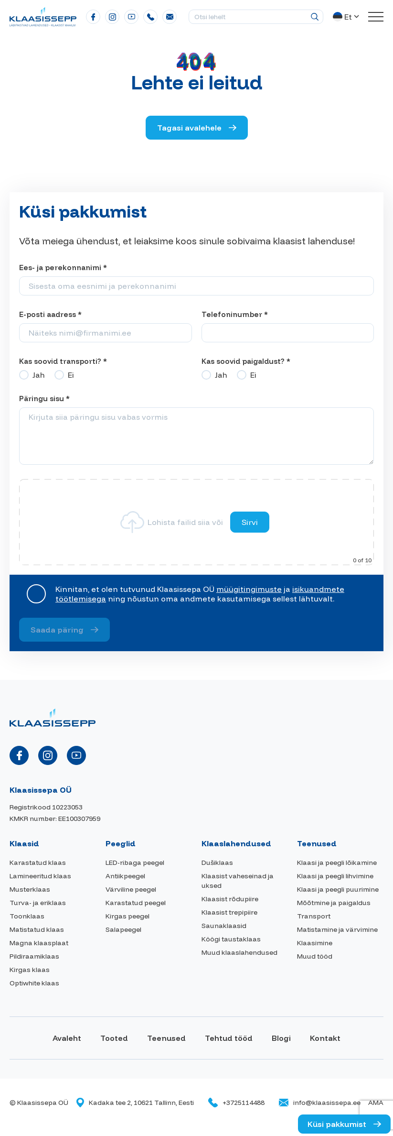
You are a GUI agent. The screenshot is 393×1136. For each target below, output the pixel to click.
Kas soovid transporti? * (63, 361)
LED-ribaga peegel (135, 862)
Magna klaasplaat (39, 943)
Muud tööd (314, 956)
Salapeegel (123, 929)
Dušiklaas (217, 862)
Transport (313, 916)
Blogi (281, 1038)
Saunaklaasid (224, 925)
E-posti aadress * (50, 314)
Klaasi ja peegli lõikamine (337, 862)
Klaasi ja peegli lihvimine (335, 876)
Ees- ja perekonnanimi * (63, 267)
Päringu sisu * (44, 398)
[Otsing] (314, 17)
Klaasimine (314, 943)
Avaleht (67, 1038)
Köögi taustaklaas (231, 939)
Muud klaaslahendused (239, 952)
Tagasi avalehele (189, 127)
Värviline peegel (131, 889)
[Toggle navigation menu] (375, 16)
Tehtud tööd (229, 1038)
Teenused (166, 1038)
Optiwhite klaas (34, 983)
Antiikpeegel (125, 876)
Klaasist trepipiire (229, 912)
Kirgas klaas (30, 969)
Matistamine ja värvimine (337, 929)
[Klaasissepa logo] (43, 16)
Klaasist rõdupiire (230, 899)
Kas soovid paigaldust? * (246, 361)
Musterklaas (30, 889)
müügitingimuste (249, 589)
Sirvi (250, 522)
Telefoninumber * (235, 314)
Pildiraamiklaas (34, 956)
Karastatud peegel (136, 902)
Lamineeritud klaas (40, 876)
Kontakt (325, 1038)
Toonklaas (27, 916)
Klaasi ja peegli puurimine (338, 889)
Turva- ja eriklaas (38, 902)
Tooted (114, 1038)
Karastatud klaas (38, 862)
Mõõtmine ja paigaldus (334, 902)
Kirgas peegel (127, 916)
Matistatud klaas (37, 929)
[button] (347, 16)
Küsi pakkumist (337, 1124)
